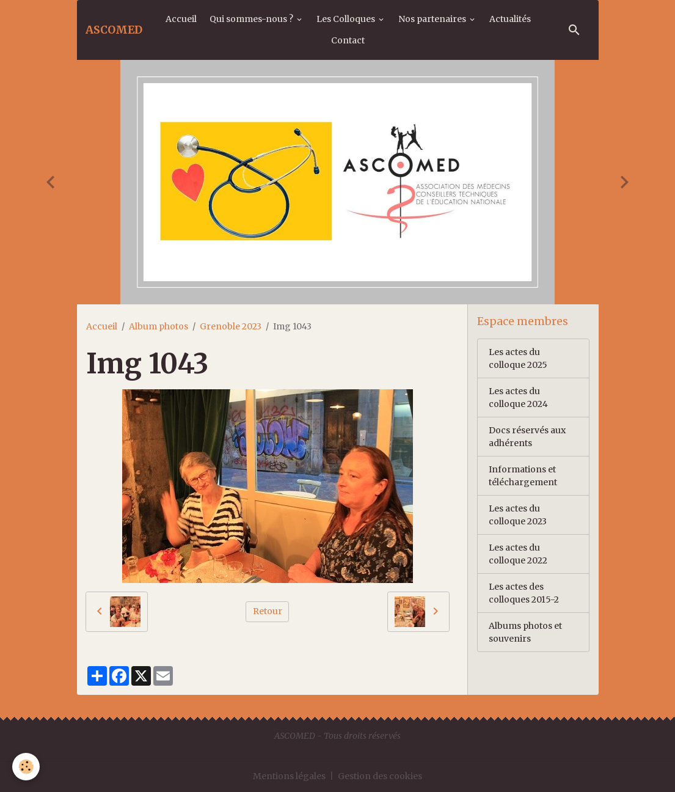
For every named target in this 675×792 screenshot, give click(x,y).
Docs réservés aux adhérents (527, 437)
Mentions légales (289, 776)
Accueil (181, 18)
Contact (348, 40)
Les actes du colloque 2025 (518, 358)
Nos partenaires (433, 18)
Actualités (510, 18)
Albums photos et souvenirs (525, 632)
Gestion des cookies (380, 776)
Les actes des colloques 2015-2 (524, 593)
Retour (267, 611)
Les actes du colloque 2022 (518, 554)
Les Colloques (346, 18)
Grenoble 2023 (230, 326)
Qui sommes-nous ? (252, 18)
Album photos (158, 326)
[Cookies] (26, 766)
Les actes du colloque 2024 (518, 397)
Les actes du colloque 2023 (518, 515)
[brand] (114, 30)
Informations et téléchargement (523, 476)
